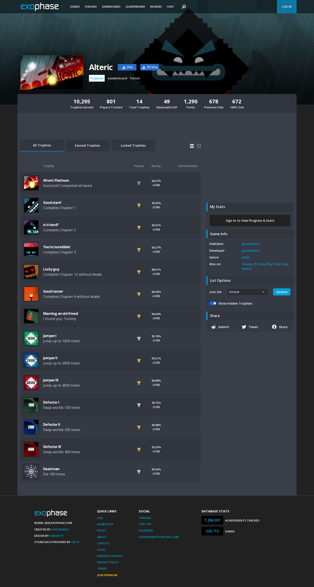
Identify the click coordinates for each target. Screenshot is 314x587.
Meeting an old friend (60, 313)
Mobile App (105, 524)
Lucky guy (51, 269)
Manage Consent (110, 556)
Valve (75, 542)
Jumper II (50, 358)
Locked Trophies (133, 145)
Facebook (146, 530)
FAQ (99, 518)
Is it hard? (50, 224)
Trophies (97, 78)
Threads (145, 518)
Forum (135, 78)
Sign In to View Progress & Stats (250, 220)
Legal (101, 550)
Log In (287, 6)
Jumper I (49, 335)
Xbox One (280, 264)
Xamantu (56, 536)
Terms (102, 568)
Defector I (51, 402)
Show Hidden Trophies (235, 303)
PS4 (268, 264)
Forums (91, 6)
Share (280, 327)
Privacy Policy (108, 562)
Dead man (51, 468)
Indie (245, 257)
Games (75, 6)
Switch (247, 269)
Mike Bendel (60, 529)
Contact (104, 543)
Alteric (101, 67)
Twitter (145, 524)
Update (281, 292)
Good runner (53, 291)
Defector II (51, 424)
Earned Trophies (87, 145)
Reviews (156, 6)
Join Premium (107, 575)
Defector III (52, 446)
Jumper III (50, 380)
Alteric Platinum (56, 180)
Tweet (250, 327)
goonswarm (251, 244)
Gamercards (111, 6)
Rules (101, 530)
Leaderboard (135, 6)
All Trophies (42, 145)
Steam (247, 264)
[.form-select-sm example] (247, 291)
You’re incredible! (56, 247)
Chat (170, 6)
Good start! (52, 202)
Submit (220, 327)
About (102, 537)
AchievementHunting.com (159, 537)
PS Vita (259, 264)
